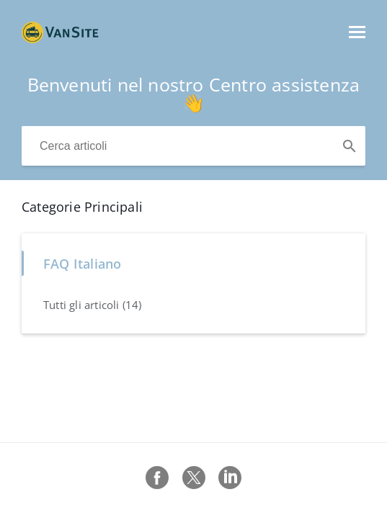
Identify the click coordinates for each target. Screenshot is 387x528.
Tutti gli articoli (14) (92, 304)
